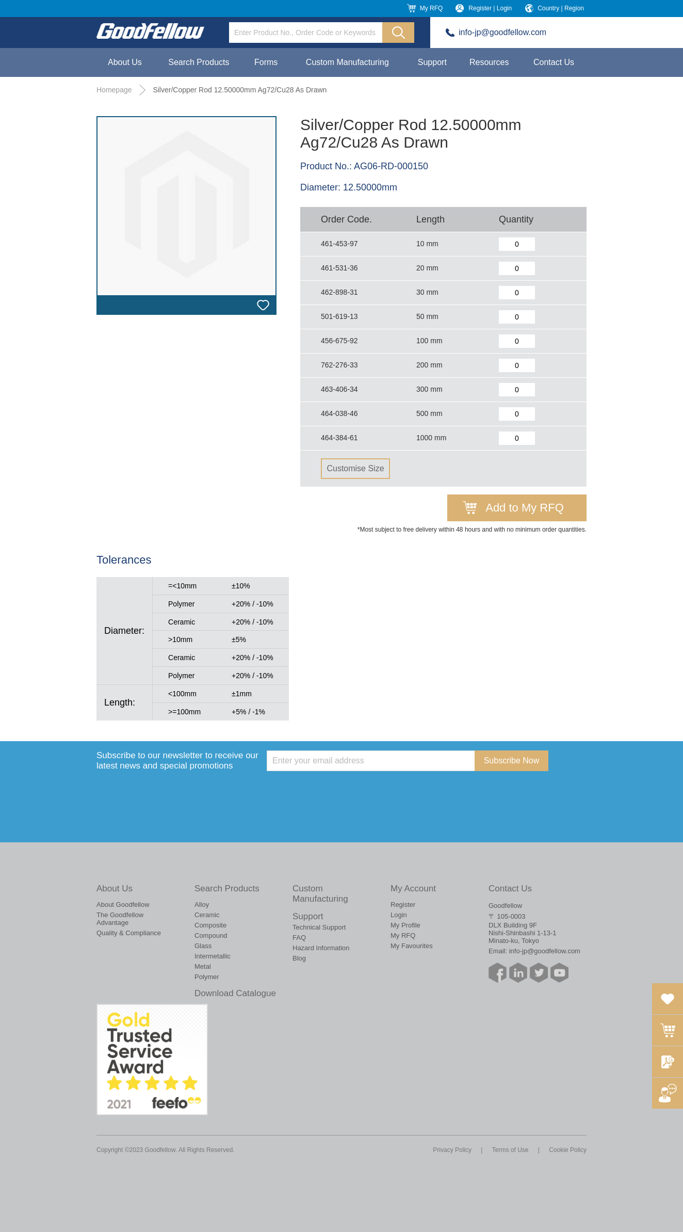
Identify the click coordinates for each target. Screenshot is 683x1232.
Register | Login (490, 8)
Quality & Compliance (128, 933)
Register (403, 904)
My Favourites (412, 946)
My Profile (405, 925)
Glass (203, 946)
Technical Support (319, 927)
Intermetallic (212, 956)
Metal (202, 966)
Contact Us (553, 62)
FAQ (299, 937)
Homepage (114, 90)
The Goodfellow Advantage (119, 918)
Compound (210, 935)
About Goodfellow (123, 904)
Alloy (201, 904)
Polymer (206, 977)
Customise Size (355, 468)
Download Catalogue (235, 993)
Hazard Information (321, 948)
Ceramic (206, 915)
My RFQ (431, 8)
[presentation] (345, 791)
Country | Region (561, 8)
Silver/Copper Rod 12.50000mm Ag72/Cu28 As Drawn (240, 90)
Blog (299, 958)
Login (399, 915)
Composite (210, 925)
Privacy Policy (452, 1150)
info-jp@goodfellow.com (502, 32)
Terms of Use (510, 1150)
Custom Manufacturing (347, 62)
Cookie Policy (568, 1150)
